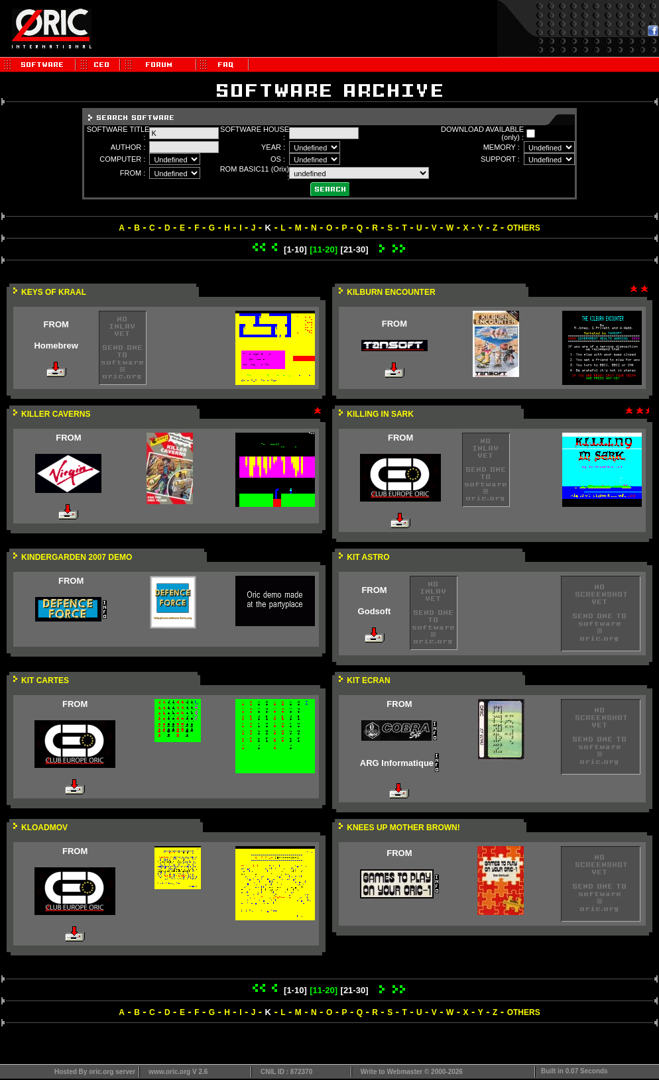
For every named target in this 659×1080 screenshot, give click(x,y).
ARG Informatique (397, 763)
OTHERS (523, 228)
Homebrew (56, 346)
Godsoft (374, 611)
